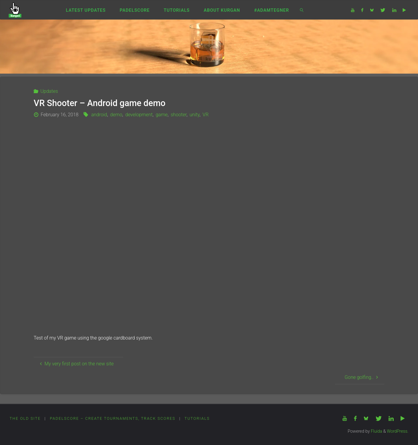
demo (116, 114)
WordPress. (397, 431)
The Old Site (25, 418)
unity (195, 114)
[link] (302, 10)
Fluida (375, 431)
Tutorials (197, 418)
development (139, 114)
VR (206, 114)
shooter (179, 114)
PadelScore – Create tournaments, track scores (113, 418)
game (162, 114)
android (99, 114)
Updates (49, 91)
